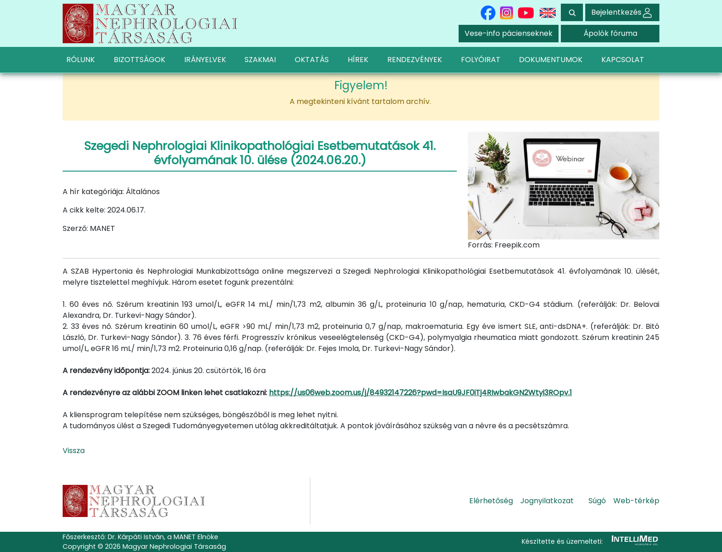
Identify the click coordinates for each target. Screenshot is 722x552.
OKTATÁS (312, 59)
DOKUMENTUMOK (550, 59)
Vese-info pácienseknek (509, 33)
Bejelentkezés (622, 12)
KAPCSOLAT (622, 59)
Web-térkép (636, 500)
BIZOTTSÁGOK (139, 59)
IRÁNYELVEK (205, 59)
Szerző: (75, 228)
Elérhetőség (491, 500)
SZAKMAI (260, 59)
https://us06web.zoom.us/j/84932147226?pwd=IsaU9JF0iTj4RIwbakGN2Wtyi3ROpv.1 (420, 392)
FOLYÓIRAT (481, 59)
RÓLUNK (80, 59)
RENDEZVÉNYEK (414, 59)
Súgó (597, 500)
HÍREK (358, 59)
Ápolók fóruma (610, 33)
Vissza (74, 450)
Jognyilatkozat (547, 500)
